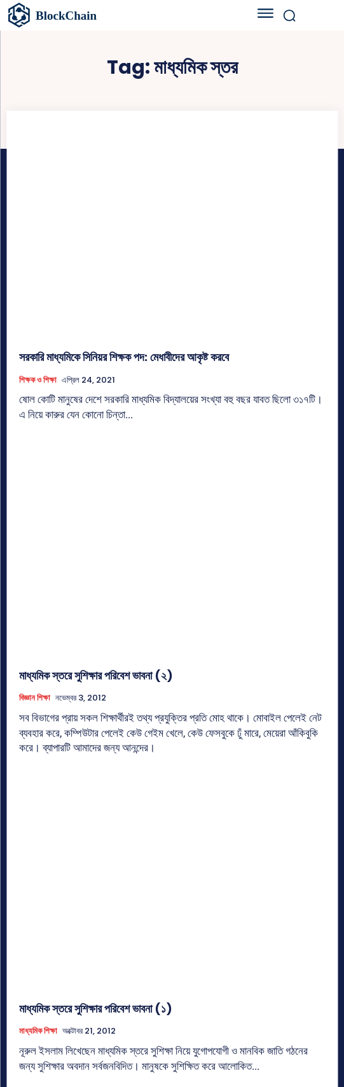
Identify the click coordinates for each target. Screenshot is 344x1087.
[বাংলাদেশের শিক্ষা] (111, 15)
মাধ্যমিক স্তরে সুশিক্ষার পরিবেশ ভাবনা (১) (95, 1008)
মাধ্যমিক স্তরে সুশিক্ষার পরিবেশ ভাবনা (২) (96, 675)
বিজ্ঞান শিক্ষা (34, 698)
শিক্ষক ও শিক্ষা (38, 380)
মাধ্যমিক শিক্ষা (38, 1031)
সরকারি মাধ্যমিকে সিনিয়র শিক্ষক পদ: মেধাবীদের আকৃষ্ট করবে (124, 357)
